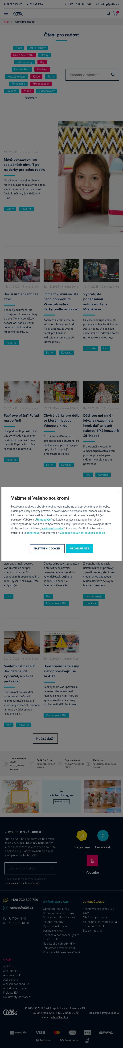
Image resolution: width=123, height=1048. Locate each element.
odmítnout (32, 533)
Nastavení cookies (52, 528)
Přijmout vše (43, 519)
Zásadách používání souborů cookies (82, 533)
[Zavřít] (117, 490)
